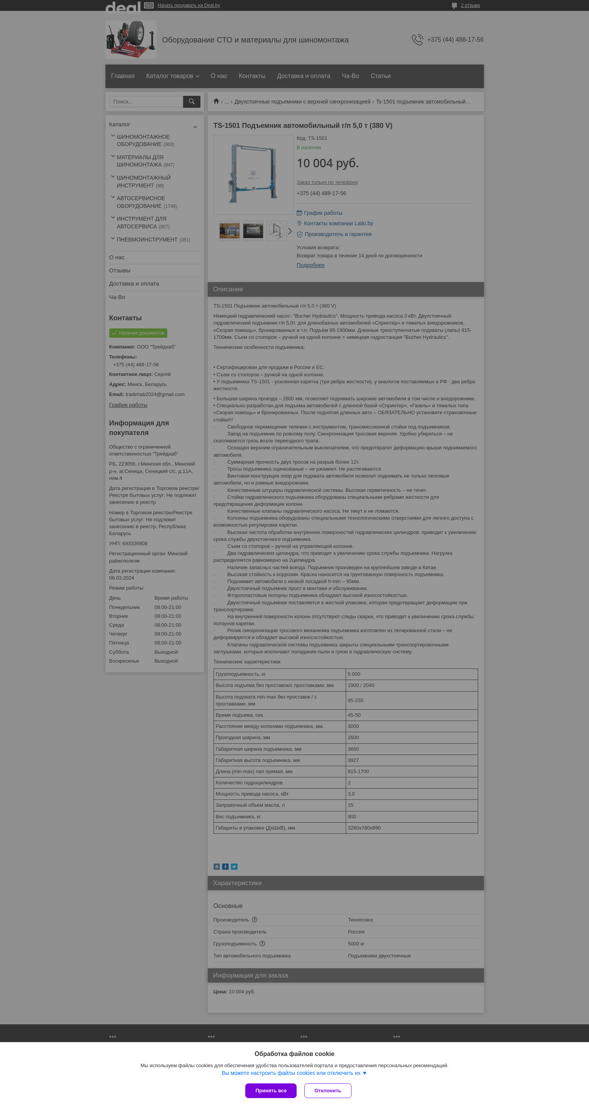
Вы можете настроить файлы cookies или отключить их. (292, 1073)
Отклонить (327, 1090)
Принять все (271, 1090)
